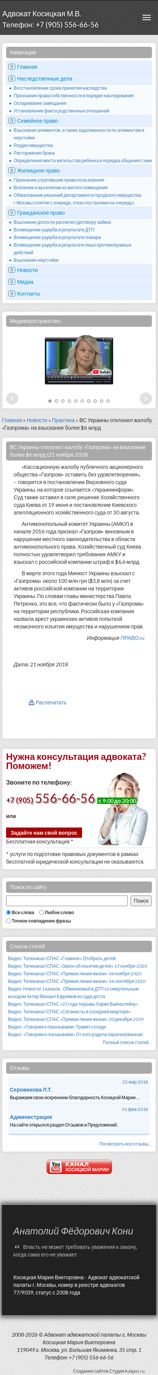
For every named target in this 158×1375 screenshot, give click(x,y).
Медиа (25, 281)
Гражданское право (41, 212)
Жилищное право (38, 170)
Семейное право (37, 120)
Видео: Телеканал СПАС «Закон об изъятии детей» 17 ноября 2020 (77, 966)
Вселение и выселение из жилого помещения (61, 187)
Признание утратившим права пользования (59, 180)
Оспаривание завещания (40, 103)
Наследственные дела (44, 78)
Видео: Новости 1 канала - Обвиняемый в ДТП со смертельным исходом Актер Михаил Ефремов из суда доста (73, 992)
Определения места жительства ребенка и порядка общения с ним (83, 160)
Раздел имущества (33, 145)
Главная (27, 66)
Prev (12, 398)
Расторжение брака (34, 153)
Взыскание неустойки (36, 260)
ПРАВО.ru (132, 637)
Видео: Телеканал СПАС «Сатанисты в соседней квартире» (69, 1011)
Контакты (28, 293)
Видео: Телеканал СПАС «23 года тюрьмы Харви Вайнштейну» (73, 1004)
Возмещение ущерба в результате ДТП (54, 230)
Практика (63, 420)
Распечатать (51, 702)
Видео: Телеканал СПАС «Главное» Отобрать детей (62, 958)
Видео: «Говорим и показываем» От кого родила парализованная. (76, 1034)
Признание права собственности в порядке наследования (74, 95)
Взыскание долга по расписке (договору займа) (62, 222)
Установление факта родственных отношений (61, 111)
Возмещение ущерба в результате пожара (57, 237)
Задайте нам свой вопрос (44, 832)
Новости (27, 270)
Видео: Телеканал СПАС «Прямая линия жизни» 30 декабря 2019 (76, 1019)
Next (146, 398)
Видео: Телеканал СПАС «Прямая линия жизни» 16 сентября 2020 (76, 981)
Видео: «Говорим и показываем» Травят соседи (57, 1027)
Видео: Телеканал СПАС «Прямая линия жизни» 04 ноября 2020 (74, 973)
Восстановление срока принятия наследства (60, 88)
